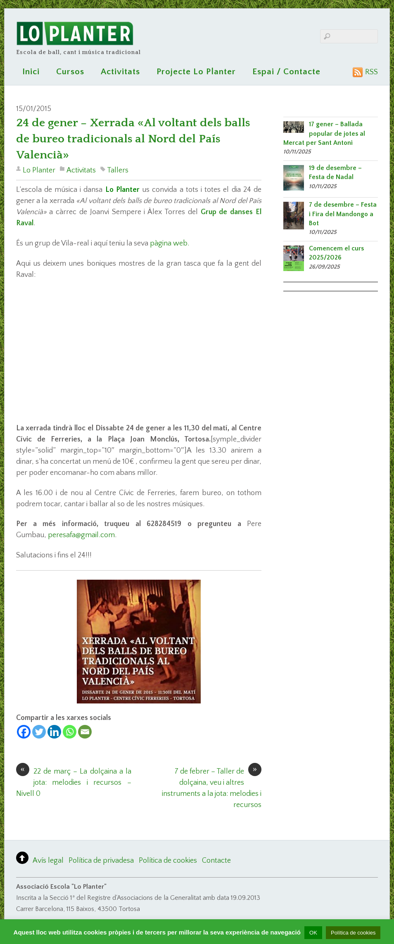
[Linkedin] (54, 732)
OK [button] (313, 933)
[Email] (85, 732)
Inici (31, 71)
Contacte (216, 861)
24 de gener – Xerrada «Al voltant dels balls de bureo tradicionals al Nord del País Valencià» (133, 138)
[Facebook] (24, 732)
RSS (371, 72)
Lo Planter (39, 170)
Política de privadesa (101, 861)
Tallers (117, 170)
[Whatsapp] (69, 732)
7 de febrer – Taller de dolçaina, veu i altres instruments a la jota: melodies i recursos (211, 787)
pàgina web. (169, 243)
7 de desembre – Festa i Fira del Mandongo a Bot (343, 214)
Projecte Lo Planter (196, 71)
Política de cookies (168, 861)
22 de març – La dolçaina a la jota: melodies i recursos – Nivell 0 (73, 782)
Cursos (70, 71)
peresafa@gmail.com (81, 535)
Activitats (120, 71)
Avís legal (48, 861)
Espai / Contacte (286, 71)
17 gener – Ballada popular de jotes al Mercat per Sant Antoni (324, 133)
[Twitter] (39, 732)
